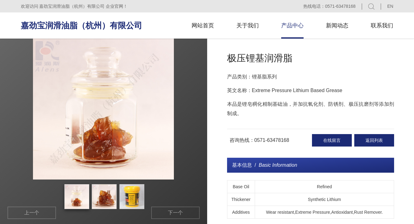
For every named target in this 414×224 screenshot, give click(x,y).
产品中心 (292, 25)
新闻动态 (337, 25)
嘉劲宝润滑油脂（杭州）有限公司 (81, 25)
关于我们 (247, 25)
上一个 (31, 212)
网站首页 (203, 25)
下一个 (175, 212)
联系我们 (382, 25)
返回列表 (374, 140)
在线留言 (332, 140)
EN (390, 6)
